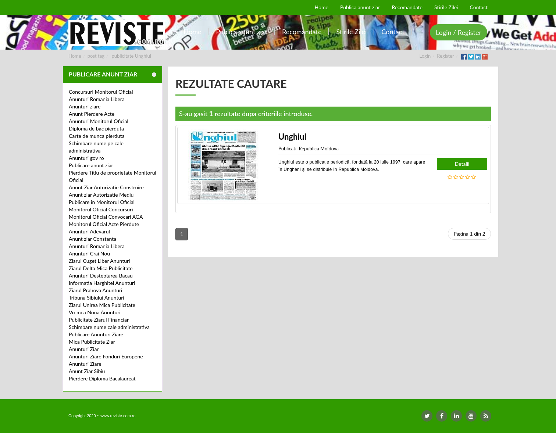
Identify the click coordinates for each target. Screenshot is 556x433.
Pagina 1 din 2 (469, 233)
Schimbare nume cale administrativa (109, 327)
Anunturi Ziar (84, 349)
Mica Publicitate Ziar (92, 342)
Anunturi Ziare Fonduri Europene (106, 356)
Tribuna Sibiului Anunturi (96, 297)
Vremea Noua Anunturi (95, 312)
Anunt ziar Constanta (92, 239)
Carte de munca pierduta (97, 136)
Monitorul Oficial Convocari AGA (106, 217)
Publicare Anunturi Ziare (96, 334)
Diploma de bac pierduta (96, 128)
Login (425, 56)
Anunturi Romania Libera (97, 99)
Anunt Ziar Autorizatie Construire (106, 187)
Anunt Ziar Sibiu (87, 371)
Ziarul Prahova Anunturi (95, 290)
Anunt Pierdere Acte (91, 114)
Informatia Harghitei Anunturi (102, 283)
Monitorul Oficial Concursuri (101, 209)
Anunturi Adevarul (89, 231)
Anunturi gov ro (86, 158)
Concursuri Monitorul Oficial (101, 92)
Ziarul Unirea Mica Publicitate (102, 305)
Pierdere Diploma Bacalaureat (102, 378)
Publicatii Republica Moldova (308, 148)
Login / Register (458, 32)
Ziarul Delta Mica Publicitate (101, 268)
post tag (96, 56)
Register (445, 56)
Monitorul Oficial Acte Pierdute (104, 224)
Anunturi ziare (85, 106)
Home (74, 56)
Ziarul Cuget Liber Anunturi (99, 261)
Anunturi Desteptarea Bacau (101, 275)
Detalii (462, 164)
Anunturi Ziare (85, 364)
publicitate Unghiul (131, 56)
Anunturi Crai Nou (89, 253)
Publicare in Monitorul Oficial (102, 202)
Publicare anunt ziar (91, 165)
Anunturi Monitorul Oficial (98, 121)
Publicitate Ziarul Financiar (99, 319)
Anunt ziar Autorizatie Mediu (101, 195)
